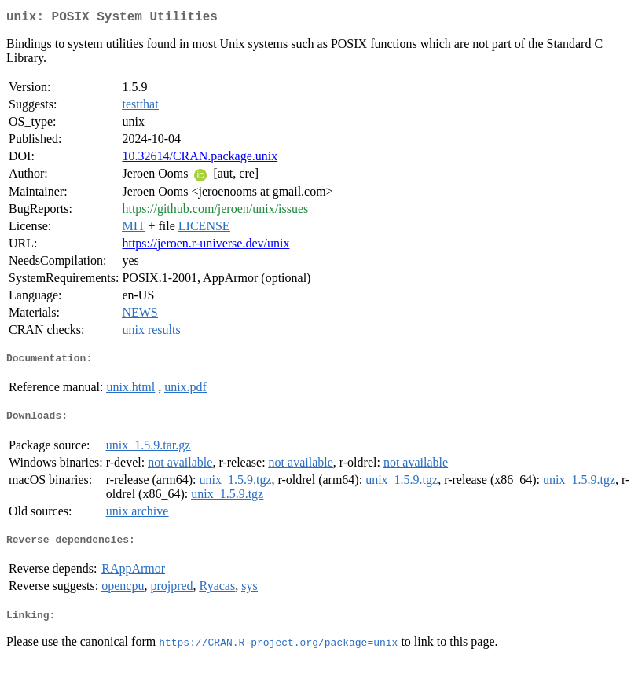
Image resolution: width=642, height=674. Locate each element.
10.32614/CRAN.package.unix (199, 159)
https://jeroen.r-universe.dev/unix (205, 246)
